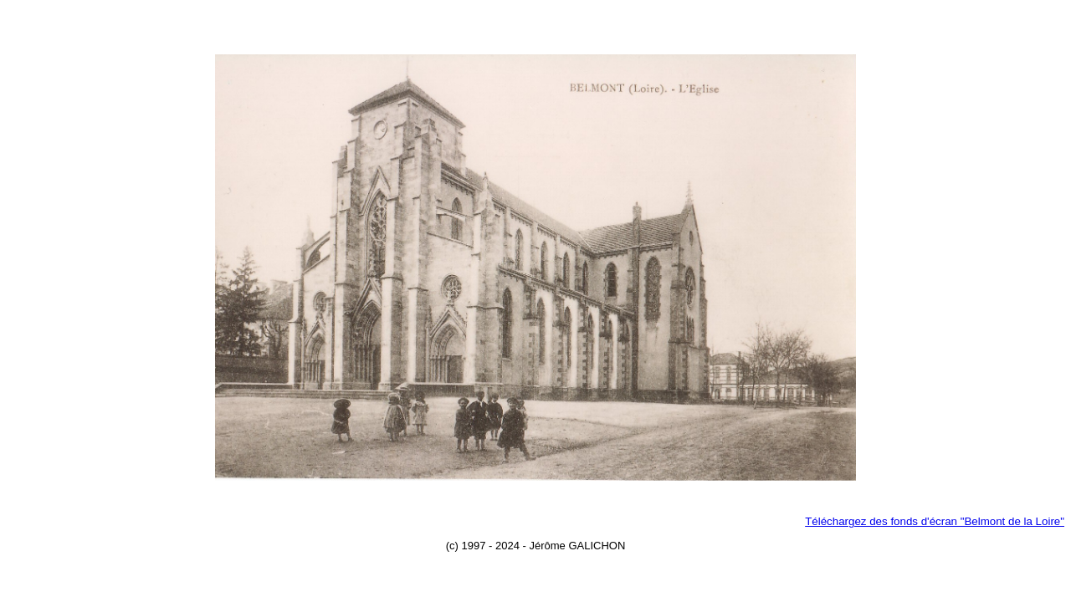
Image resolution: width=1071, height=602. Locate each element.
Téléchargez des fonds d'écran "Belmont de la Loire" (934, 521)
